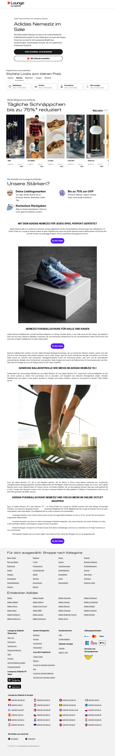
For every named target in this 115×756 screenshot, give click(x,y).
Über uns (11, 638)
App (34, 669)
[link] (18, 86)
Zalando (62, 648)
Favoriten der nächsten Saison (44, 678)
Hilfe (60, 635)
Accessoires (37, 644)
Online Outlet (38, 657)
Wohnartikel (37, 648)
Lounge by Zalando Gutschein (44, 665)
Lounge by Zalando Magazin (43, 673)
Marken (36, 661)
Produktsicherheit (14, 667)
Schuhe (36, 639)
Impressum (11, 642)
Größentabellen (64, 639)
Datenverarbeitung (14, 650)
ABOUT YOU (63, 653)
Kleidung (36, 635)
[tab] (10, 78)
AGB (9, 655)
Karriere (10, 659)
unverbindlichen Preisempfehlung (28, 746)
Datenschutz (12, 646)
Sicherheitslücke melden (16, 663)
